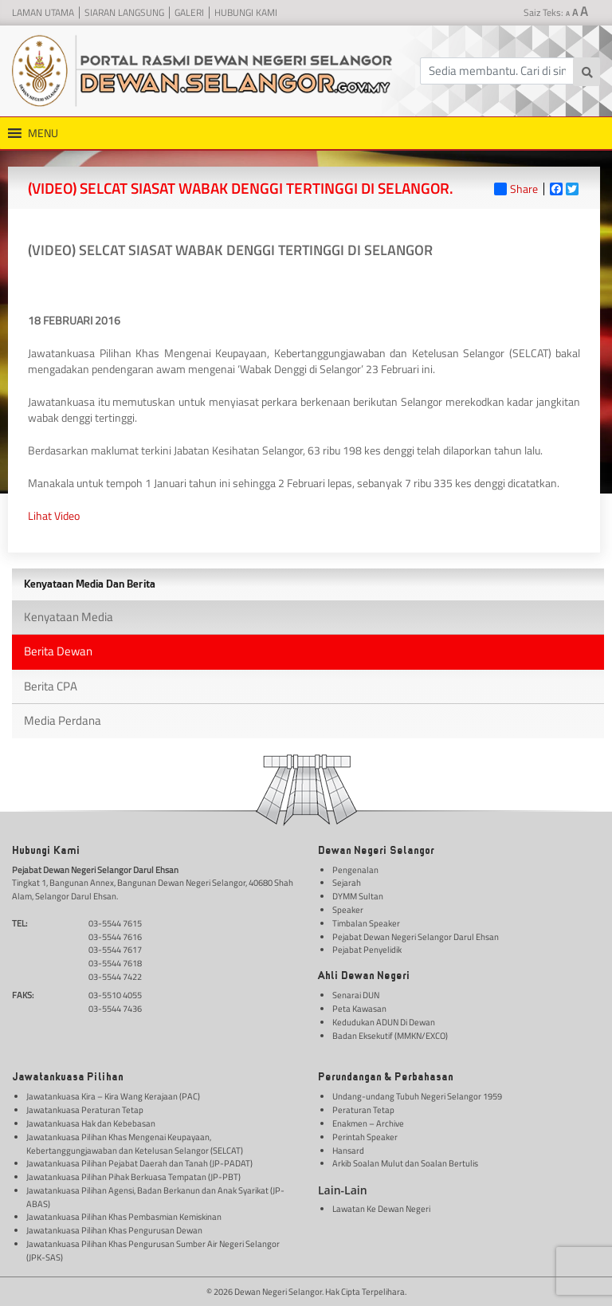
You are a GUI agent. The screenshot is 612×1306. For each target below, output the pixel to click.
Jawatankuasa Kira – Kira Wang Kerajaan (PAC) (113, 1096)
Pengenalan (355, 869)
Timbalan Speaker (366, 923)
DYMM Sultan (357, 896)
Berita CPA (50, 686)
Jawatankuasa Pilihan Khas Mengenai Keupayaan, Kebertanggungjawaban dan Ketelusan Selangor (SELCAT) (134, 1144)
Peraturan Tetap (363, 1109)
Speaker (347, 909)
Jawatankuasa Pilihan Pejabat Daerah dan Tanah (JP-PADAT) (139, 1163)
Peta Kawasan (359, 1008)
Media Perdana (62, 720)
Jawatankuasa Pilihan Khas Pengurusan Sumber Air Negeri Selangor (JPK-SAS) (153, 1250)
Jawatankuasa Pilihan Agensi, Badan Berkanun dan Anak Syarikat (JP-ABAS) (155, 1197)
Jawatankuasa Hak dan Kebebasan (90, 1123)
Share (516, 189)
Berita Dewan (58, 651)
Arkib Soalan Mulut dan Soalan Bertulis (405, 1163)
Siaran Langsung (124, 13)
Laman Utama (43, 13)
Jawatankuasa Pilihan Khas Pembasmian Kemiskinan (124, 1216)
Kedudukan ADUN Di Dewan (383, 1022)
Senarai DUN (355, 995)
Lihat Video (54, 516)
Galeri (189, 13)
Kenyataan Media (68, 617)
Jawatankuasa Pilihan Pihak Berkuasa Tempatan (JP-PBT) (133, 1176)
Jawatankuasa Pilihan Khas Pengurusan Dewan (114, 1230)
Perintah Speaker (365, 1137)
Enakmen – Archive (368, 1123)
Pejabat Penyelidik (367, 949)
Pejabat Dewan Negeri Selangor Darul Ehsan (415, 936)
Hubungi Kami (245, 13)
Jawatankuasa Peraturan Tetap (84, 1109)
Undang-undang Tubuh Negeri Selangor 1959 (417, 1096)
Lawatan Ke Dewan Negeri (381, 1208)
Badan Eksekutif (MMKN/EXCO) (390, 1035)
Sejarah (346, 882)
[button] (43, 133)
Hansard (348, 1150)
